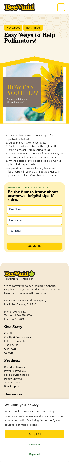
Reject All (34, 454)
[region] (34, 430)
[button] (61, 7)
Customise (35, 444)
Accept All (35, 434)
